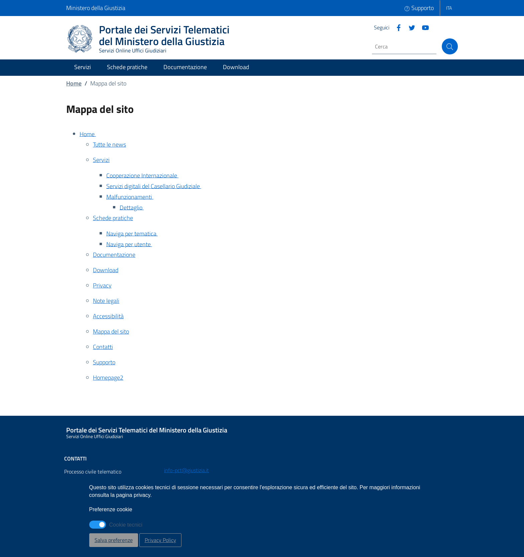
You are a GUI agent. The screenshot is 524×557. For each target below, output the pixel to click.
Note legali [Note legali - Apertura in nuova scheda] (106, 300)
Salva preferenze (114, 540)
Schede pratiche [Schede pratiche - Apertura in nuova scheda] (113, 217)
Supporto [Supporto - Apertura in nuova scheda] (104, 362)
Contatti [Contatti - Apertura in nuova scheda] (103, 346)
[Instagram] (422, 27)
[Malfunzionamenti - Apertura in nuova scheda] (282, 197)
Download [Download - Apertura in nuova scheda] (105, 269)
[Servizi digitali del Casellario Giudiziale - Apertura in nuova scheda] (282, 186)
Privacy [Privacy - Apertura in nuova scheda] (102, 285)
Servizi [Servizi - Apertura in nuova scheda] (101, 159)
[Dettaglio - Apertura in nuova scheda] (289, 208)
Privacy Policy (160, 540)
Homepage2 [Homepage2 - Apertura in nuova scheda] (108, 377)
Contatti (75, 458)
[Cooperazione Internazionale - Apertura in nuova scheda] (282, 176)
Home (74, 83)
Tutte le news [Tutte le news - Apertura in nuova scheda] (109, 144)
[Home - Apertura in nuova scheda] (269, 134)
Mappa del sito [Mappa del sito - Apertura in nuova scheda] (111, 331)
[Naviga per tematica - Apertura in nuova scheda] (282, 234)
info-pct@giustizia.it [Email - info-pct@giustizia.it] (186, 470)
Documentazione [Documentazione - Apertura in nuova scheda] (114, 254)
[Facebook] (396, 27)
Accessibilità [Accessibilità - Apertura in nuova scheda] (108, 316)
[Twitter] (409, 27)
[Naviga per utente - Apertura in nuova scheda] (282, 244)
